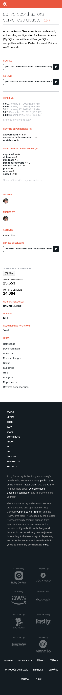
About (10, 442)
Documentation (11, 348)
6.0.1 (6, 103)
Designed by (44, 568)
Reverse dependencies (15, 387)
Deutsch (25, 679)
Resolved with (43, 591)
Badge (6, 363)
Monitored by (19, 614)
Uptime (10, 417)
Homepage (9, 343)
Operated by (19, 569)
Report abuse (10, 382)
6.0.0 (6, 106)
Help (9, 447)
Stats (10, 432)
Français (38, 670)
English (8, 660)
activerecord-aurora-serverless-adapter (24, 17)
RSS (5, 372)
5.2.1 (6, 112)
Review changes (12, 358)
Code (10, 422)
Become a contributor (18, 492)
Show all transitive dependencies (21, 180)
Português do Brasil (16, 670)
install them (30, 484)
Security (12, 466)
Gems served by (43, 614)
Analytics (8, 377)
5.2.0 (6, 114)
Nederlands (25, 660)
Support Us (13, 461)
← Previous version (17, 268)
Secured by (44, 637)
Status (10, 412)
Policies (11, 457)
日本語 (38, 679)
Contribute (13, 437)
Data (9, 427)
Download (8, 353)
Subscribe (8, 367)
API (8, 452)
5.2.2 (6, 109)
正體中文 (54, 660)
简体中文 (41, 660)
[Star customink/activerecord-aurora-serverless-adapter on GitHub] (9, 273)
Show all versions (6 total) (17, 119)
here (45, 544)
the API (47, 484)
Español (53, 670)
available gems (37, 488)
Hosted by (20, 591)
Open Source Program (29, 511)
